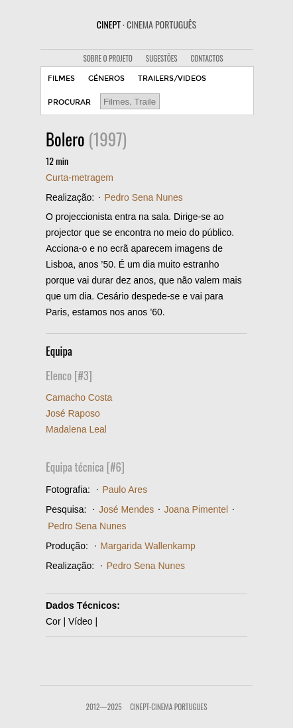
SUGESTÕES (162, 58)
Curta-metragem (79, 177)
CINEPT (146, 24)
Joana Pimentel (196, 509)
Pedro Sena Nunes (143, 197)
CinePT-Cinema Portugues (168, 707)
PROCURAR (69, 102)
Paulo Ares (124, 489)
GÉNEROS (106, 78)
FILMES (61, 78)
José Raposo (73, 413)
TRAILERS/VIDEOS (172, 78)
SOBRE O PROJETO (107, 58)
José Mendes (126, 509)
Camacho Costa (79, 397)
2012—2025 (104, 707)
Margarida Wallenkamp (147, 546)
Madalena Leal (76, 429)
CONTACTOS (207, 58)
